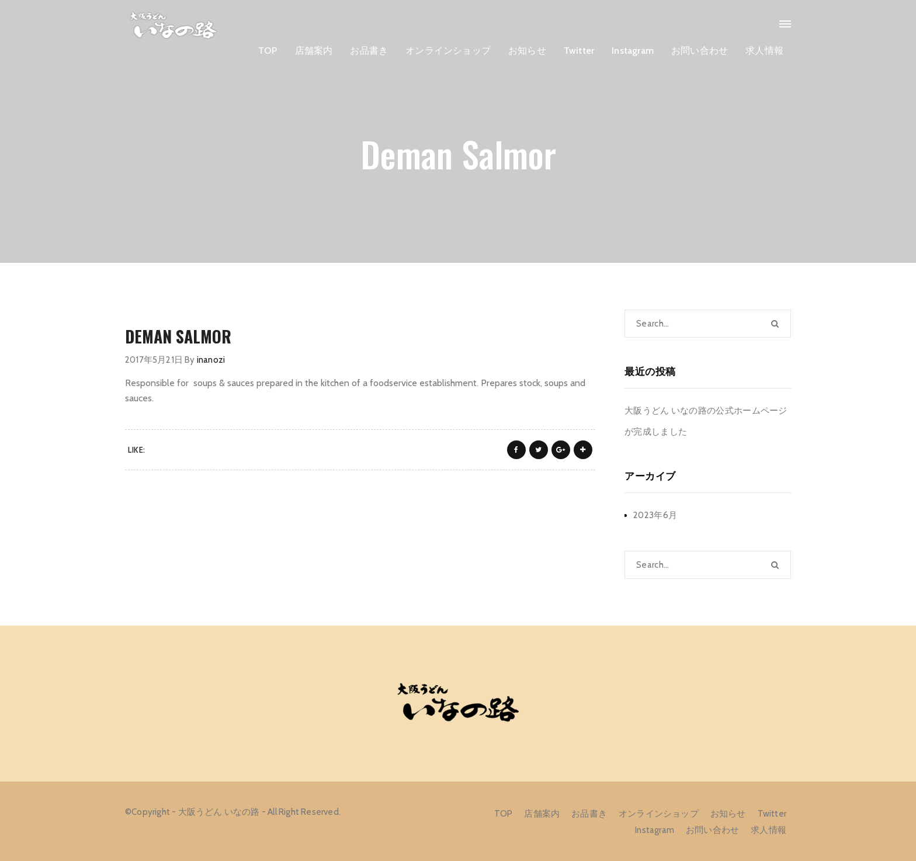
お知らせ (527, 50)
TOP (267, 50)
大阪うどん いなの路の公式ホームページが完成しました (705, 421)
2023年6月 (655, 515)
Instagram (633, 50)
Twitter (579, 50)
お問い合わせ (699, 50)
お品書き (369, 50)
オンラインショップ (448, 50)
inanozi (211, 360)
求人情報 (764, 50)
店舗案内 (314, 50)
